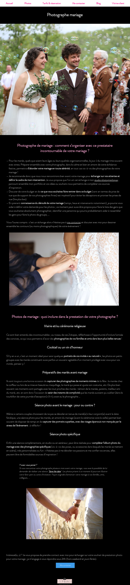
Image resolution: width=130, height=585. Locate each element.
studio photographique (106, 180)
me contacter (74, 222)
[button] (28, 3)
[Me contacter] (65, 565)
